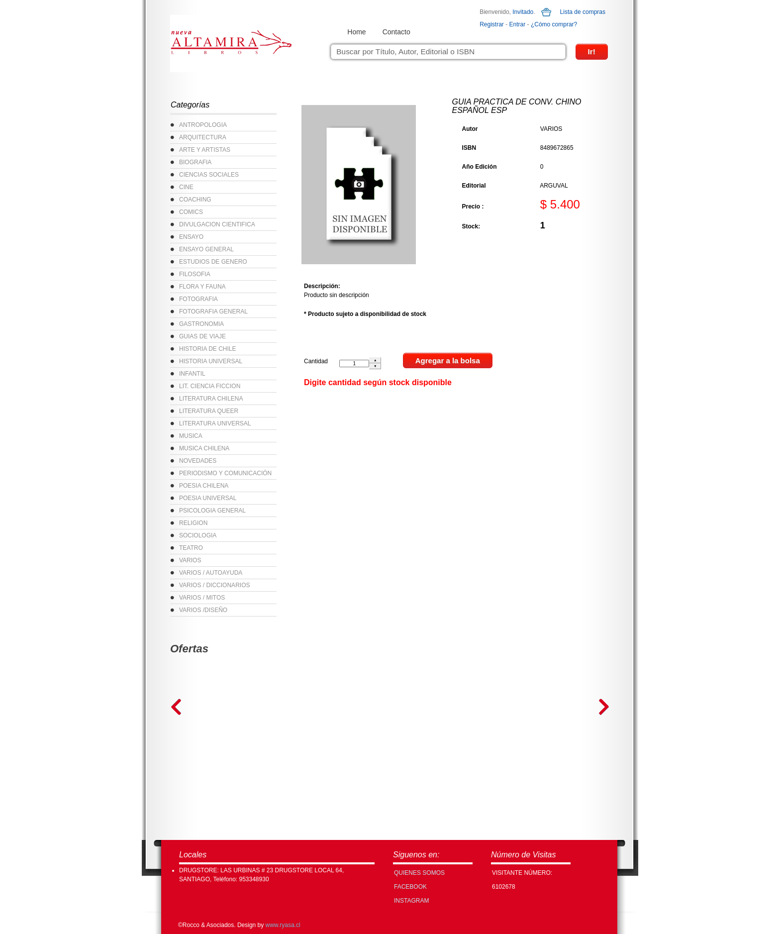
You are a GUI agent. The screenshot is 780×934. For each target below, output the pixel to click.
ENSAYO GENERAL (206, 249)
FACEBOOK (410, 886)
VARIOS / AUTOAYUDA (210, 572)
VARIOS (190, 560)
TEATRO (191, 547)
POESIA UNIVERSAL (207, 498)
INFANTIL (192, 373)
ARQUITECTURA (202, 137)
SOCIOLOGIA (197, 535)
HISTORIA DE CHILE (207, 348)
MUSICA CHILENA (204, 448)
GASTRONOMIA (201, 323)
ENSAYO (191, 236)
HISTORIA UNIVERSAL (210, 361)
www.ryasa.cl (283, 925)
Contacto (396, 32)
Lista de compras (582, 11)
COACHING (195, 199)
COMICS (191, 211)
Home (356, 32)
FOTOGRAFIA (198, 299)
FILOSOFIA (194, 274)
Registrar (492, 24)
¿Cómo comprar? (554, 24)
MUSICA (190, 435)
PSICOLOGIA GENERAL (212, 510)
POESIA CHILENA (203, 485)
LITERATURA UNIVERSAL (215, 423)
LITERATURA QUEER (208, 411)
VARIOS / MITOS (202, 597)
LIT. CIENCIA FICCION (209, 386)
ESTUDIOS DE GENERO (213, 261)
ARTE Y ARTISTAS (204, 149)
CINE (186, 187)
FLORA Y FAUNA (202, 286)
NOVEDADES (197, 460)
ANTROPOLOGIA (203, 124)
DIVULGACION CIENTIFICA (217, 224)
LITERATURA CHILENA (211, 398)
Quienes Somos (419, 872)
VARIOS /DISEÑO (203, 610)
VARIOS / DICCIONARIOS (214, 585)
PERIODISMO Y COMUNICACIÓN (225, 473)
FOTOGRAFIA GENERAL (213, 311)
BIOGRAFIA (195, 162)
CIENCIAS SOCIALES (209, 174)
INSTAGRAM (411, 900)
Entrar (517, 24)
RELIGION (193, 522)
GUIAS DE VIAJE (202, 336)
